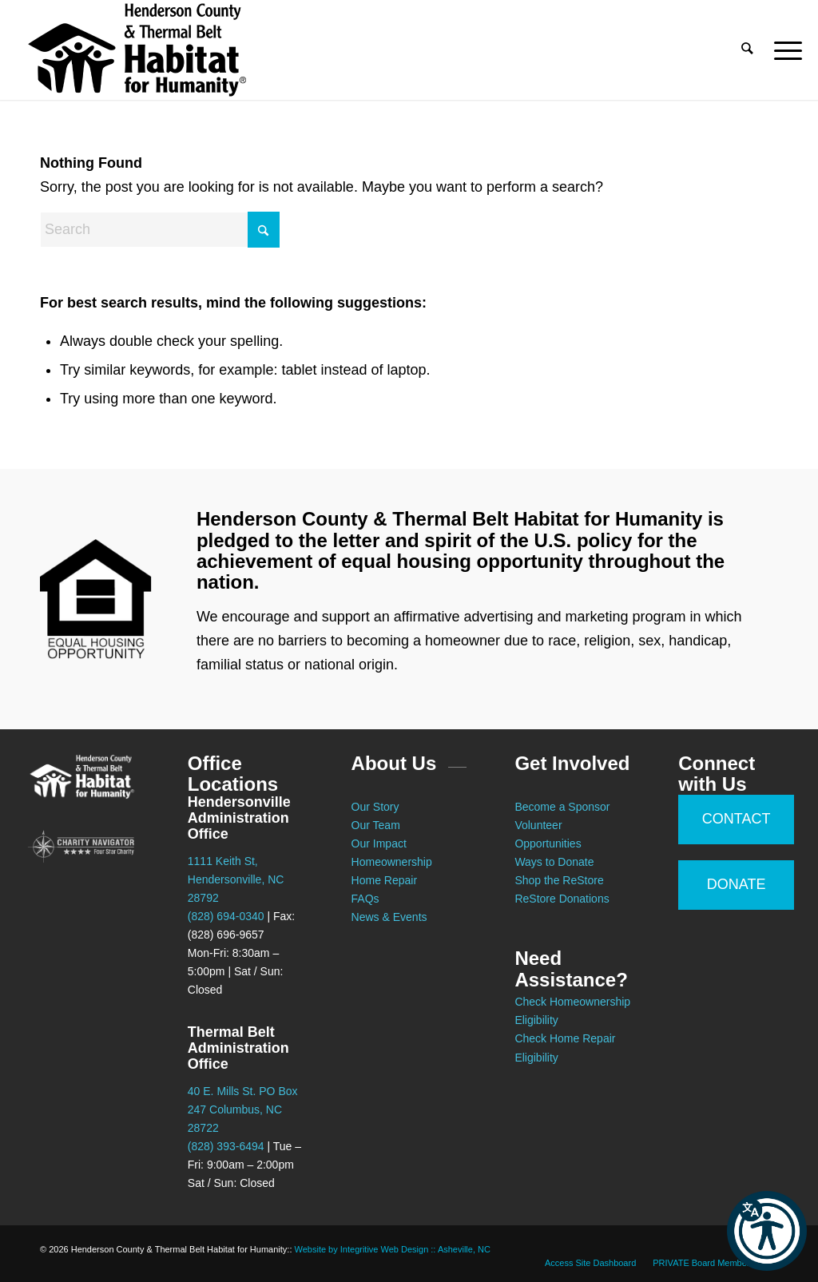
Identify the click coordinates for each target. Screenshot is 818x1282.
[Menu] (783, 50)
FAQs (365, 898)
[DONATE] (736, 885)
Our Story (375, 806)
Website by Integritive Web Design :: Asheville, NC (392, 1249)
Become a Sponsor (562, 806)
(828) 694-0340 (226, 916)
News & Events (389, 917)
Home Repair (384, 880)
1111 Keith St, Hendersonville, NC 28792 (236, 879)
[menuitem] (747, 50)
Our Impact (379, 843)
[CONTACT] (736, 819)
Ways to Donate (554, 861)
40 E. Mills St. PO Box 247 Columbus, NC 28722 (243, 1109)
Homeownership (391, 861)
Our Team (377, 825)
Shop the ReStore (558, 880)
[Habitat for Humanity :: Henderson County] (137, 50)
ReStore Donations (561, 898)
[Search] (747, 50)
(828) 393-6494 (226, 1146)
